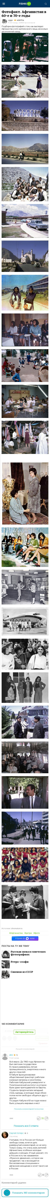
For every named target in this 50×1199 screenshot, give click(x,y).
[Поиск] (45, 4)
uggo (10, 20)
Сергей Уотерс (16, 1133)
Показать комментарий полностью (29, 1109)
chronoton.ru (16, 928)
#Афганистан (16, 933)
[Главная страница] (25, 4)
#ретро (28, 933)
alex (11, 1055)
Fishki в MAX (25, 938)
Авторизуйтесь (24, 1032)
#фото (36, 933)
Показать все (26, 1126)
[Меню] (4, 4)
